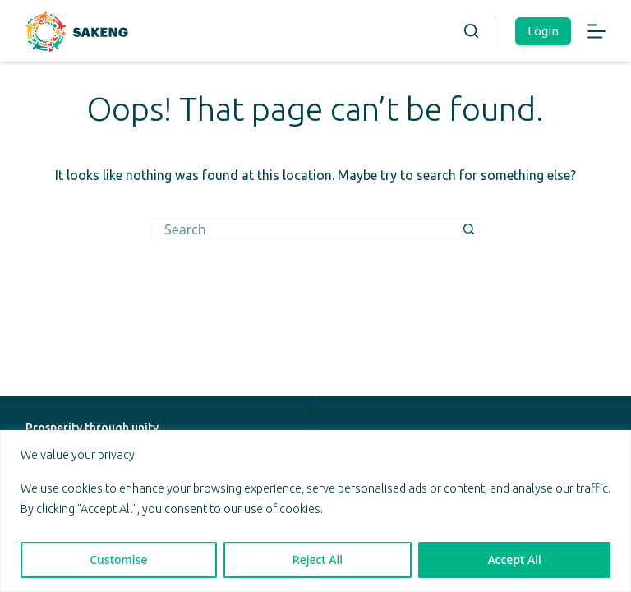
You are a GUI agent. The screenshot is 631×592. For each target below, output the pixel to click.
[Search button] (469, 229)
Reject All (317, 559)
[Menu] (596, 31)
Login (543, 31)
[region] (315, 511)
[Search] (471, 31)
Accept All (514, 559)
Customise (118, 559)
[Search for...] (305, 229)
